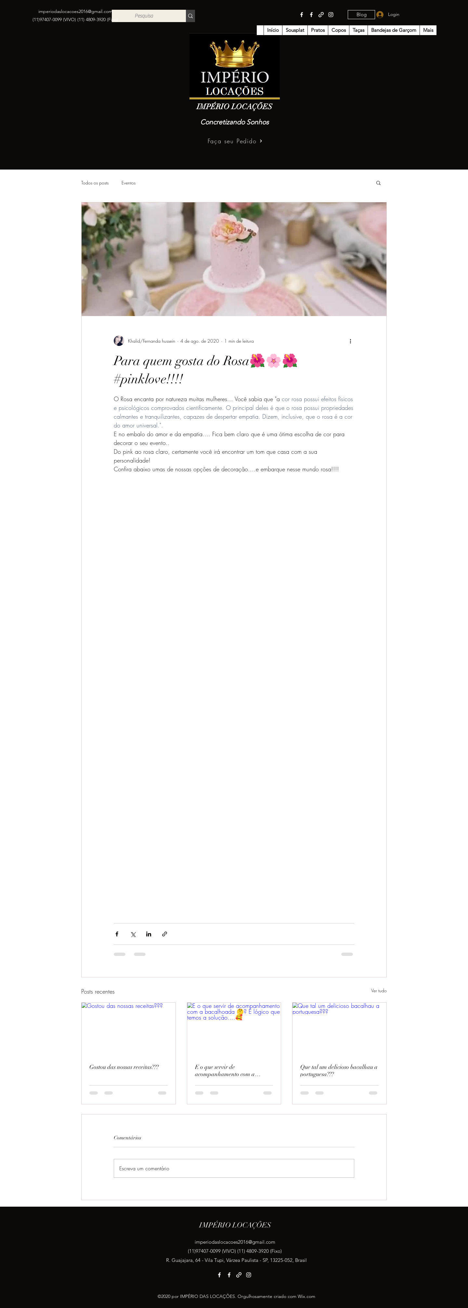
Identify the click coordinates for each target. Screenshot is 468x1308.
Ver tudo (379, 990)
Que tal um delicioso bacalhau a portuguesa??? (339, 1070)
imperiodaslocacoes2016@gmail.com (75, 11)
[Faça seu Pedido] (235, 141)
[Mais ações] (350, 341)
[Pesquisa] (144, 16)
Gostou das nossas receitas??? (124, 1067)
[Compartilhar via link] (165, 934)
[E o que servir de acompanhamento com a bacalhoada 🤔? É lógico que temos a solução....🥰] (234, 1029)
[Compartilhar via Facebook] (117, 934)
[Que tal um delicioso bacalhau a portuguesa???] (339, 1029)
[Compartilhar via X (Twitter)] (133, 934)
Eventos (129, 183)
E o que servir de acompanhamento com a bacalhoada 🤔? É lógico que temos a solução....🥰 (230, 1070)
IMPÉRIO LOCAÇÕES (234, 106)
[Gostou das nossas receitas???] (129, 1029)
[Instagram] (331, 14)
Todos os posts (95, 183)
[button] (378, 182)
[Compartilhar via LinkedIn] (149, 934)
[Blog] (361, 14)
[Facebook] (301, 14)
